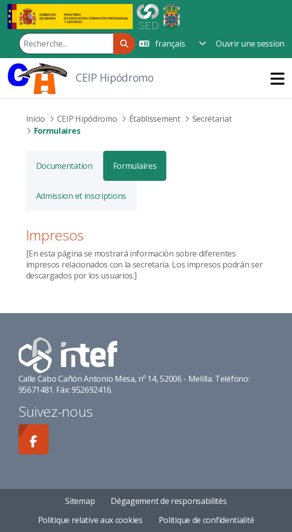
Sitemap (80, 500)
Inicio (35, 118)
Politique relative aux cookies (90, 519)
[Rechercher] (66, 43)
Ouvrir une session (250, 43)
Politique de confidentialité (206, 519)
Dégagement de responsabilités (168, 500)
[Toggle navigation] (277, 78)
